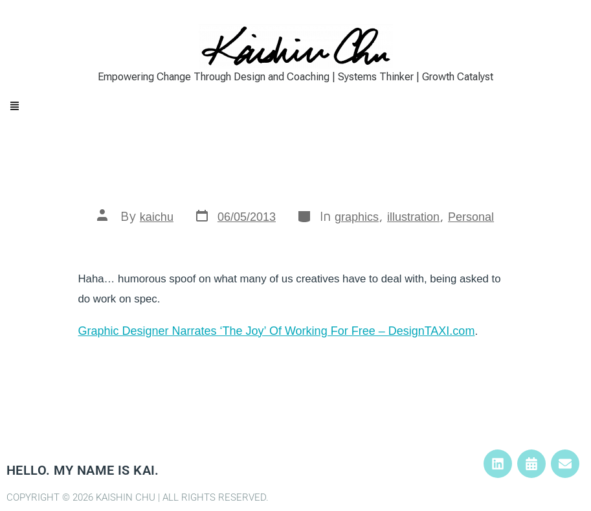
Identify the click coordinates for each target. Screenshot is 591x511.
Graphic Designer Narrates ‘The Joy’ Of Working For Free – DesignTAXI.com (276, 330)
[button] (295, 106)
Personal (471, 216)
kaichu (156, 216)
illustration (413, 216)
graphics (357, 216)
